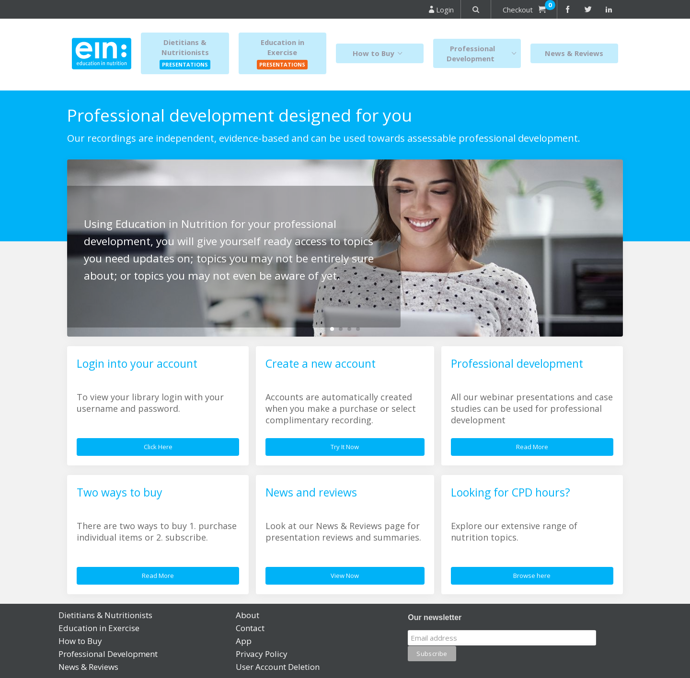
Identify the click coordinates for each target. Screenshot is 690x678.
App (244, 640)
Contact (250, 627)
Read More (532, 446)
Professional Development (484, 53)
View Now (345, 575)
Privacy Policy (262, 653)
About (247, 615)
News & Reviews (574, 53)
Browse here (532, 575)
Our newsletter (434, 617)
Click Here (158, 446)
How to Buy (380, 53)
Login (441, 9)
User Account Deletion (278, 666)
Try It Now (345, 446)
